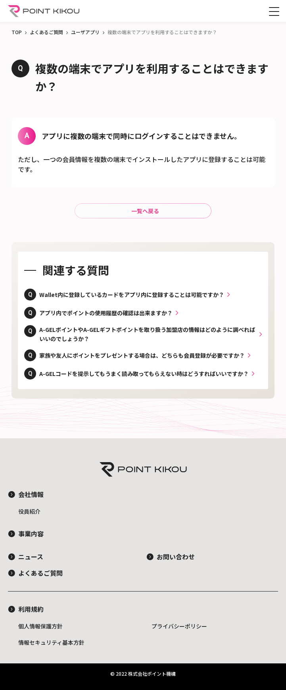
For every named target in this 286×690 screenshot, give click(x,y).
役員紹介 (29, 511)
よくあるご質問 (46, 32)
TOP (17, 32)
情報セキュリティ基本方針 (51, 642)
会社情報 (31, 494)
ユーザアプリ (85, 32)
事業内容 (31, 533)
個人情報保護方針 (40, 626)
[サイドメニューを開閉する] (274, 11)
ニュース (30, 556)
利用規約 (31, 609)
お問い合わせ (176, 556)
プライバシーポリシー (179, 626)
